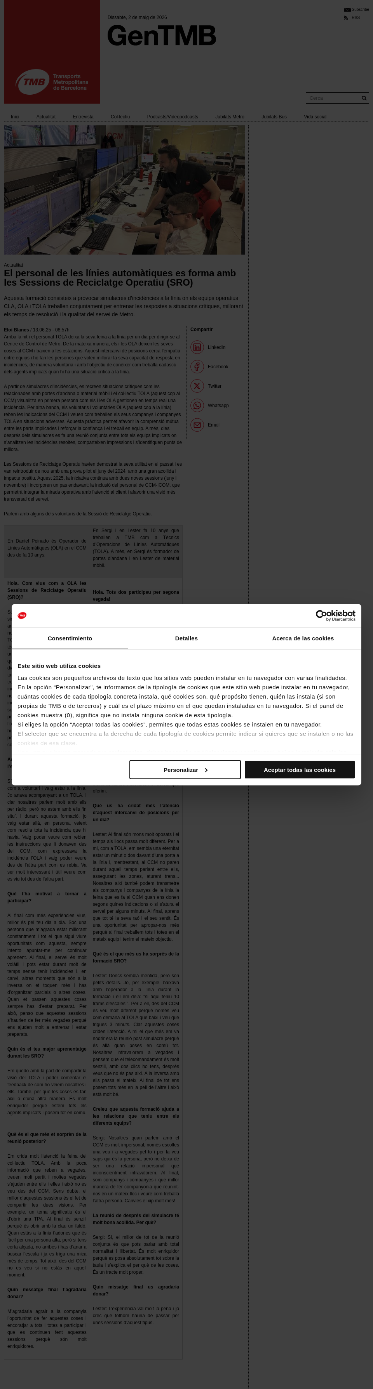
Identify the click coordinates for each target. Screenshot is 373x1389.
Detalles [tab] (186, 638)
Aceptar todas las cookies (300, 769)
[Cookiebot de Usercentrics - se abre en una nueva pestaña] (322, 615)
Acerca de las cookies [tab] (303, 638)
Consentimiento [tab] (70, 638)
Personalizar (185, 769)
